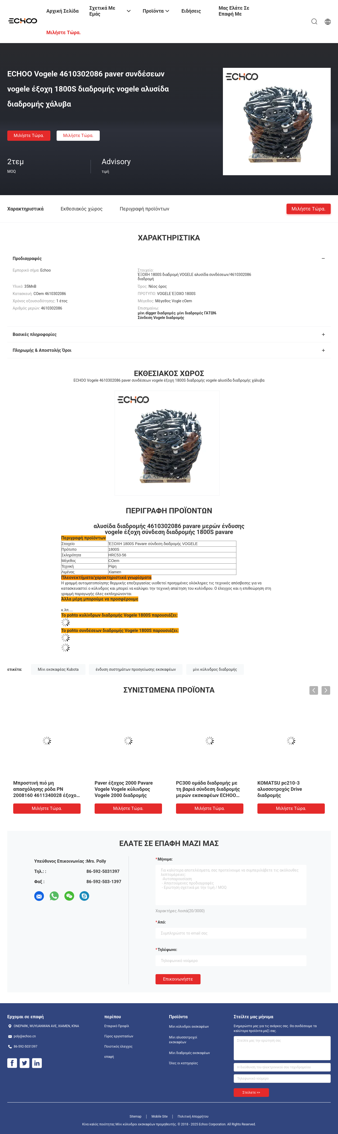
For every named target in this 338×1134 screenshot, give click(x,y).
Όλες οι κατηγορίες (183, 1063)
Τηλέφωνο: (167, 949)
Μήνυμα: (165, 859)
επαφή (109, 1057)
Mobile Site (159, 1116)
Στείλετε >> (251, 1092)
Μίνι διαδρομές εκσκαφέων (189, 1053)
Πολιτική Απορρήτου (193, 1116)
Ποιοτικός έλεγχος (118, 1046)
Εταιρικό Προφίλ (116, 1026)
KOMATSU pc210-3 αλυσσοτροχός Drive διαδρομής (279, 789)
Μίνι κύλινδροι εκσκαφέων (189, 1026)
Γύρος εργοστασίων (118, 1036)
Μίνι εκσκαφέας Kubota (58, 669)
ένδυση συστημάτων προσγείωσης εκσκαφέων (136, 669)
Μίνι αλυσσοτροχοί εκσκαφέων (183, 1039)
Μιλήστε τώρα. (29, 135)
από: (162, 922)
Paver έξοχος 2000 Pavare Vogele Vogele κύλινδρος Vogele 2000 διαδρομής (124, 789)
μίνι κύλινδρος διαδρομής (215, 669)
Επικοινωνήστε (178, 979)
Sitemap (136, 1116)
